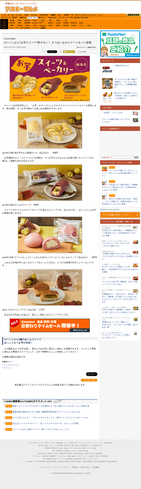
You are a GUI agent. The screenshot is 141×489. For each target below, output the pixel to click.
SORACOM (62, 453)
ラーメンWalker (28, 461)
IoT (12, 15)
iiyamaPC (27, 20)
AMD (19, 23)
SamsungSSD (41, 23)
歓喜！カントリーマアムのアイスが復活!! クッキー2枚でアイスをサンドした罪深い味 (51, 406)
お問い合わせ (85, 467)
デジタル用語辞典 (67, 459)
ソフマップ (35, 28)
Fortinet (73, 25)
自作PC (67, 15)
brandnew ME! (43, 28)
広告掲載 (95, 467)
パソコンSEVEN (43, 20)
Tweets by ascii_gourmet (109, 209)
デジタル (34, 15)
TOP (30, 443)
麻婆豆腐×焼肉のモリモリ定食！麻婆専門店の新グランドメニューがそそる (46, 412)
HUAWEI (66, 23)
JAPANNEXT (27, 28)
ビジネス (19, 15)
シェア (43, 51)
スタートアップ (91, 15)
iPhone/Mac (44, 15)
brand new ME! (83, 451)
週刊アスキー (42, 17)
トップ (3, 15)
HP (66, 20)
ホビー (59, 15)
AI (8, 15)
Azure (35, 25)
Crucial (58, 23)
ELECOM (12, 23)
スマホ (83, 15)
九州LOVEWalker (88, 461)
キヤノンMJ (19, 28)
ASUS (58, 20)
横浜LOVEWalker (52, 461)
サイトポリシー (46, 467)
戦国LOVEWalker (112, 461)
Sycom (35, 20)
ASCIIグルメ (21, 9)
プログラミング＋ (82, 456)
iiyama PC (67, 445)
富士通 (12, 20)
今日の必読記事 (47, 459)
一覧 (59, 51)
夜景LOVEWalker (76, 461)
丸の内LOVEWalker (100, 461)
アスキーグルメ (32, 17)
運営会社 (75, 467)
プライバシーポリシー (62, 467)
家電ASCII (23, 17)
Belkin (81, 23)
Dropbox (50, 25)
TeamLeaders (52, 17)
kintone (27, 25)
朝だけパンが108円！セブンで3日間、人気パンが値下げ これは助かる (127, 95)
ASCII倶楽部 (133, 15)
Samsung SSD (42, 453)
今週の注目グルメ (122, 65)
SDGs (71, 17)
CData (58, 25)
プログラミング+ (63, 17)
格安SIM (14, 17)
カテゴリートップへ (89, 380)
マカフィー (12, 28)
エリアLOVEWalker (39, 461)
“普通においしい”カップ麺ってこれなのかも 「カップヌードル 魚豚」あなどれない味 (120, 324)
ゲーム (100, 15)
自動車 (53, 15)
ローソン (7, 368)
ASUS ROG (27, 23)
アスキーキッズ (5, 17)
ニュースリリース (11, 365)
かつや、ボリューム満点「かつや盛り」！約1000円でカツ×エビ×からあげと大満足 (120, 269)
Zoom (89, 25)
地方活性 (77, 17)
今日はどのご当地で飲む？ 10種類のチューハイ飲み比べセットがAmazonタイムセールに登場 (120, 233)
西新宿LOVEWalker (64, 461)
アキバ (77, 15)
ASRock (50, 23)
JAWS (12, 25)
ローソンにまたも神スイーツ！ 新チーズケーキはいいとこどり (41, 429)
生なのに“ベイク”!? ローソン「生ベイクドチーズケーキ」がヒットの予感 (45, 423)
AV (72, 15)
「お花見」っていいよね (112, 112)
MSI (50, 20)
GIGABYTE (35, 23)
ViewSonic (73, 23)
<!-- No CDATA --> (120, 143)
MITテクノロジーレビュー (90, 459)
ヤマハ (81, 25)
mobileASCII (77, 459)
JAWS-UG (54, 448)
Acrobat (19, 25)
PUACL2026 (84, 17)
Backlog (66, 25)
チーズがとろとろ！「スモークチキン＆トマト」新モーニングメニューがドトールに (51, 417)
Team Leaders (71, 456)
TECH (26, 15)
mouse (19, 20)
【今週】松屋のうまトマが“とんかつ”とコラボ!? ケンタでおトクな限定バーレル (120, 256)
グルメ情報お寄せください (116, 215)
